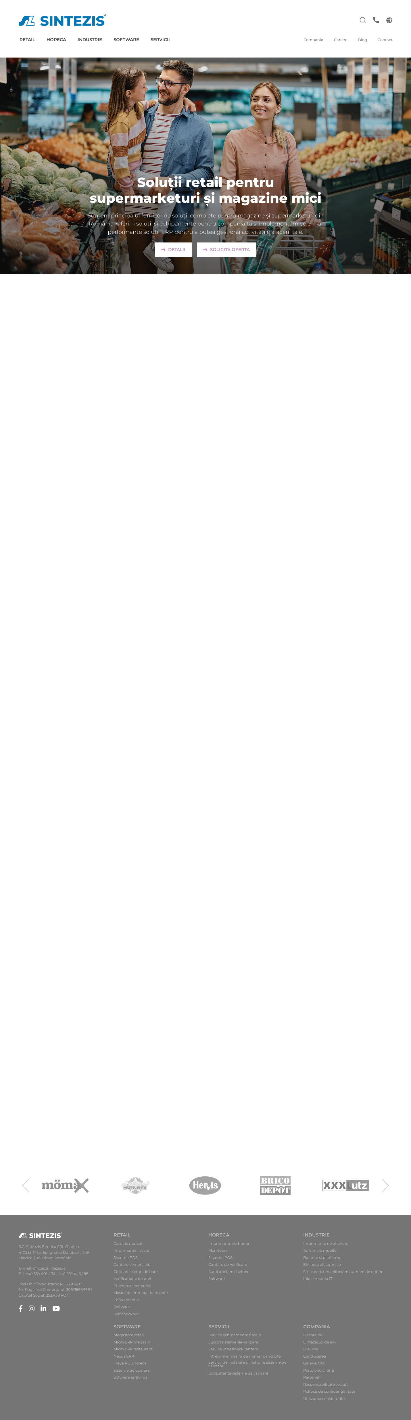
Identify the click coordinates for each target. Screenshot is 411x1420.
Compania (313, 39)
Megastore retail (129, 1335)
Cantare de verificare (227, 1264)
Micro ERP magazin (132, 1342)
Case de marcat (128, 1243)
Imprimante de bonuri (229, 1243)
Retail (27, 39)
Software (126, 39)
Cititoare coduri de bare (136, 1272)
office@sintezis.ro (49, 1268)
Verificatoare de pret (132, 1279)
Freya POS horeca (130, 1363)
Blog (362, 39)
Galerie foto (314, 1363)
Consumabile (126, 1300)
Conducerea (314, 1356)
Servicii (160, 39)
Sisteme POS (126, 1258)
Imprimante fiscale (131, 1250)
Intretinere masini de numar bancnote (244, 1356)
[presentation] (25, 1185)
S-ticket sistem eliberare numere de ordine (343, 1272)
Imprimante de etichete (325, 1243)
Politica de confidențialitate (329, 1391)
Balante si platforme (322, 1258)
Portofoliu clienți (318, 1370)
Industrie (90, 39)
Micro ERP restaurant (133, 1349)
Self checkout (126, 1314)
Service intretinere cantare (233, 1349)
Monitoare (218, 1250)
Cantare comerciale (132, 1264)
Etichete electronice (132, 1286)
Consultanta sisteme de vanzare (238, 1373)
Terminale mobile (320, 1250)
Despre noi (313, 1335)
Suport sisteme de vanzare (233, 1342)
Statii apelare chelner (228, 1272)
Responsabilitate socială (326, 1384)
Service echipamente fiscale (234, 1335)
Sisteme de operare (132, 1370)
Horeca (56, 39)
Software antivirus (130, 1377)
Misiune (310, 1349)
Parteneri (312, 1377)
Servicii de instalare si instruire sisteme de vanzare (247, 1364)
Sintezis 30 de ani (319, 1342)
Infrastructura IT (317, 1279)
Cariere (340, 39)
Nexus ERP (124, 1356)
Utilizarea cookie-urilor (324, 1398)
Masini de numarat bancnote (141, 1293)
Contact (385, 39)
